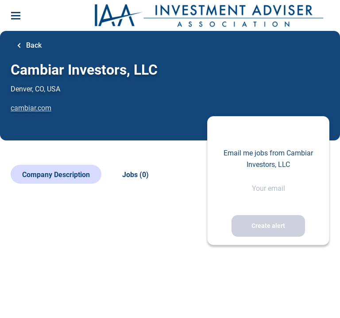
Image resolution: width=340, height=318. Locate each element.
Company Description (56, 174)
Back (33, 45)
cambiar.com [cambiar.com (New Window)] (31, 108)
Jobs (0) (135, 174)
